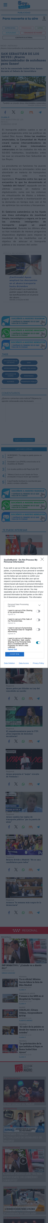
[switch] (38, 611)
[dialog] (24, 611)
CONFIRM (14, 654)
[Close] (43, 560)
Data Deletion (9, 663)
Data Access (24, 663)
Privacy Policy (38, 663)
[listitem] (24, 605)
